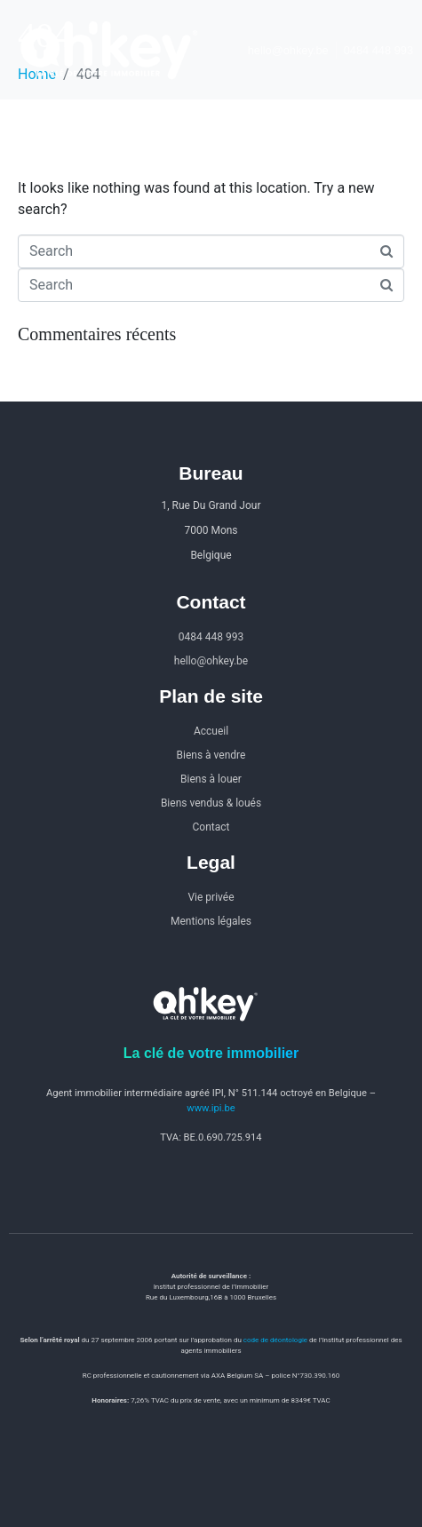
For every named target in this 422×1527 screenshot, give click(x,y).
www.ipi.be (211, 1108)
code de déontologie (275, 1340)
